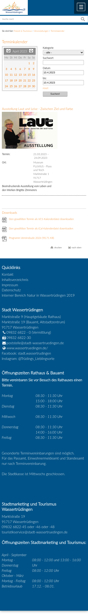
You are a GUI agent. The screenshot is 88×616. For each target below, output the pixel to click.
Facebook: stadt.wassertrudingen (26, 353)
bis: (45, 78)
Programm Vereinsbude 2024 (31, 237)
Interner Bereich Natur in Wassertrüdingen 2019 (38, 295)
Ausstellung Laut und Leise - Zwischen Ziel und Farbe (37, 109)
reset (45, 88)
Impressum (10, 285)
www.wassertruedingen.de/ (27, 348)
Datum (46, 68)
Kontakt (8, 274)
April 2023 (20, 51)
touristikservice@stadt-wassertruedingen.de (35, 532)
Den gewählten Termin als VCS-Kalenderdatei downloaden (41, 218)
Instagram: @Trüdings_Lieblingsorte (28, 358)
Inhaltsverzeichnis (15, 280)
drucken (58, 247)
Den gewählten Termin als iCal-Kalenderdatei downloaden (41, 228)
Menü (81, 7)
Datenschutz (11, 290)
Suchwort (48, 57)
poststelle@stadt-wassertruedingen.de (35, 343)
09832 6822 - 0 (16, 332)
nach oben (77, 247)
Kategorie (48, 47)
